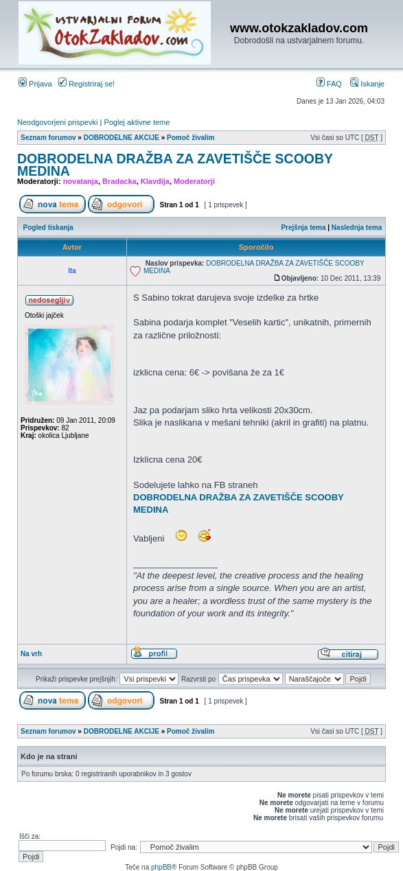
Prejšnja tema (303, 227)
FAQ (329, 84)
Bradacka (119, 181)
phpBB (161, 867)
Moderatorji (194, 181)
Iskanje (367, 84)
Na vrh (31, 654)
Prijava (35, 84)
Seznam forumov (48, 137)
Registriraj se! (86, 84)
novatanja (80, 181)
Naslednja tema (357, 227)
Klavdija (155, 181)
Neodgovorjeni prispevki (57, 122)
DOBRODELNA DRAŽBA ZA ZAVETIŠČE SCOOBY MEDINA (175, 164)
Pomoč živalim (190, 137)
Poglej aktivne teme (137, 122)
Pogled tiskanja (48, 227)
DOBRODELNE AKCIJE (121, 137)
